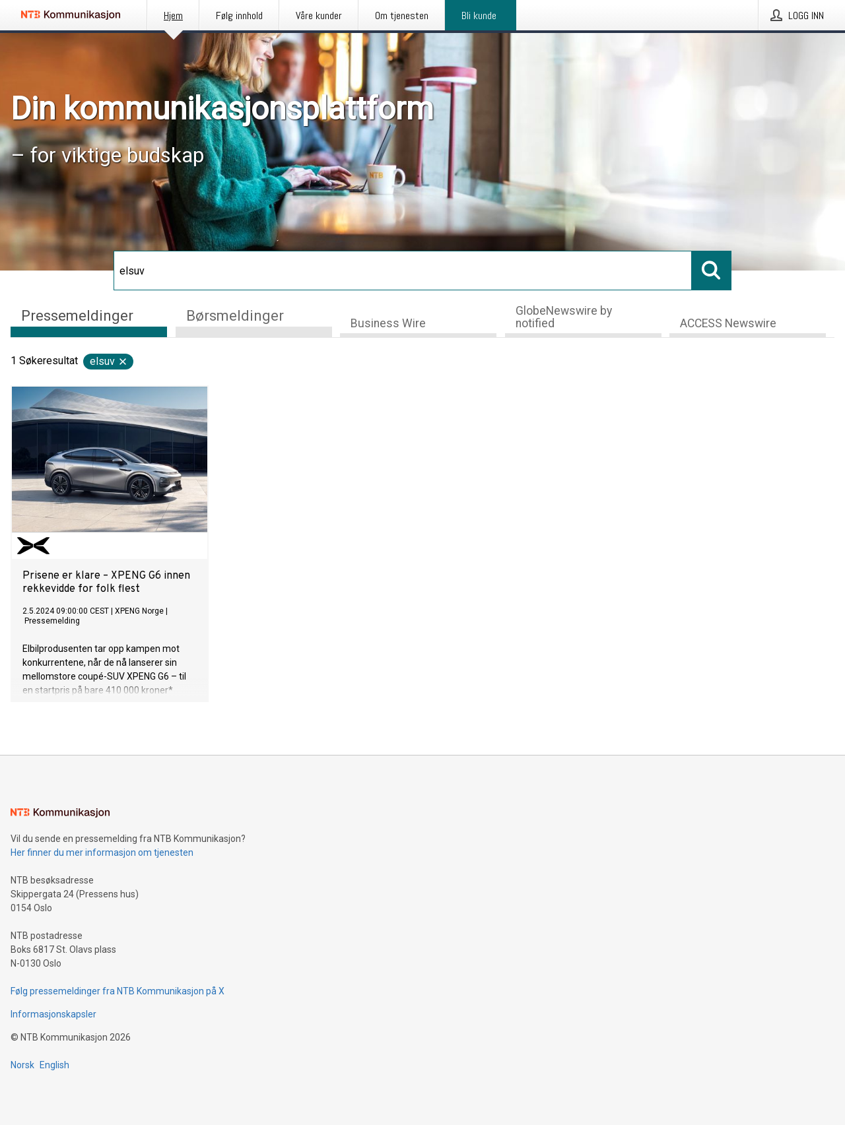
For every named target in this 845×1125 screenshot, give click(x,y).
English (54, 1065)
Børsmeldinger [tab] (235, 315)
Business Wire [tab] (388, 323)
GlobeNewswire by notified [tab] (564, 317)
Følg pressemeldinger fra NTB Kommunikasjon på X (117, 991)
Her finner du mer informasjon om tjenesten (102, 852)
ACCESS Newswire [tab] (728, 323)
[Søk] (403, 270)
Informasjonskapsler (53, 1014)
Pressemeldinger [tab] (77, 315)
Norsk (22, 1065)
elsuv (109, 361)
